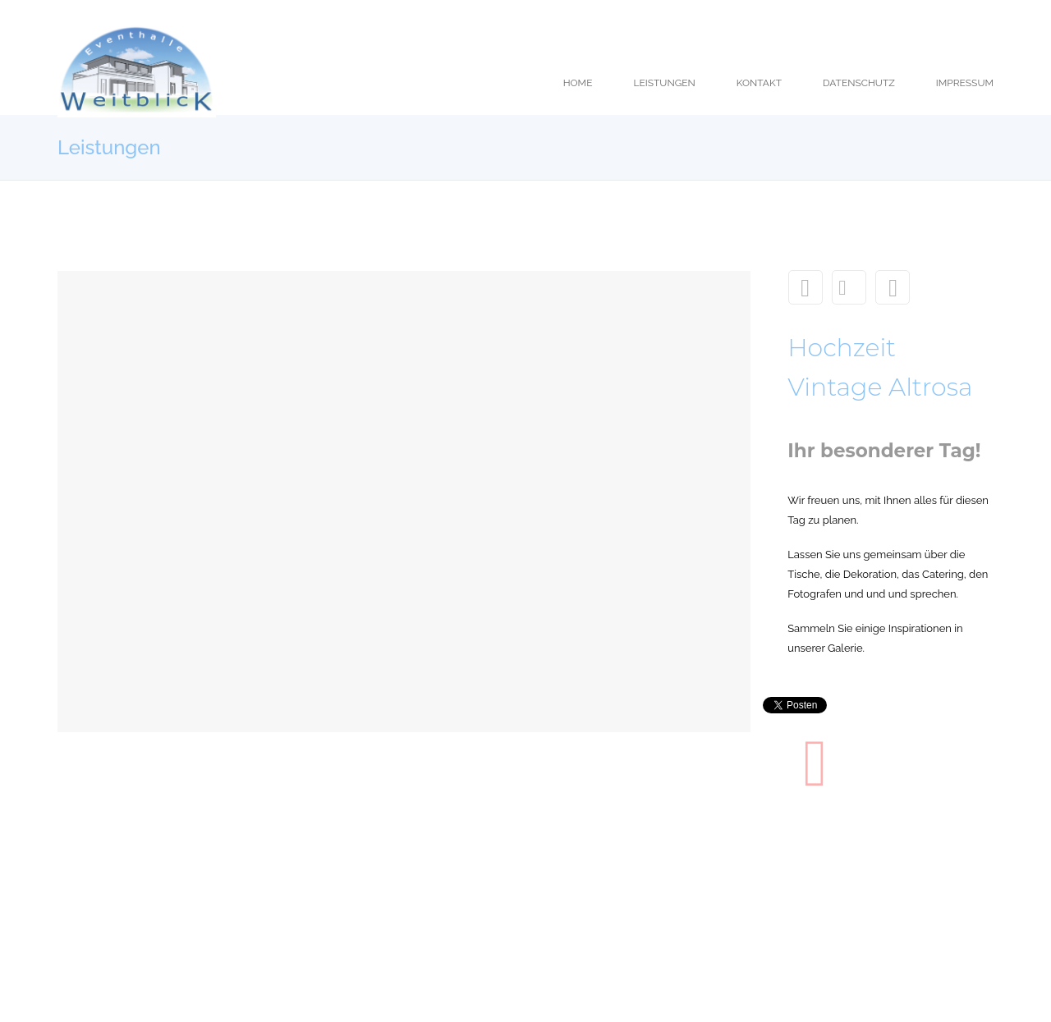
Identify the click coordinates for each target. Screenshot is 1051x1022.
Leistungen (849, 287)
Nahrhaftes (892, 287)
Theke (805, 287)
